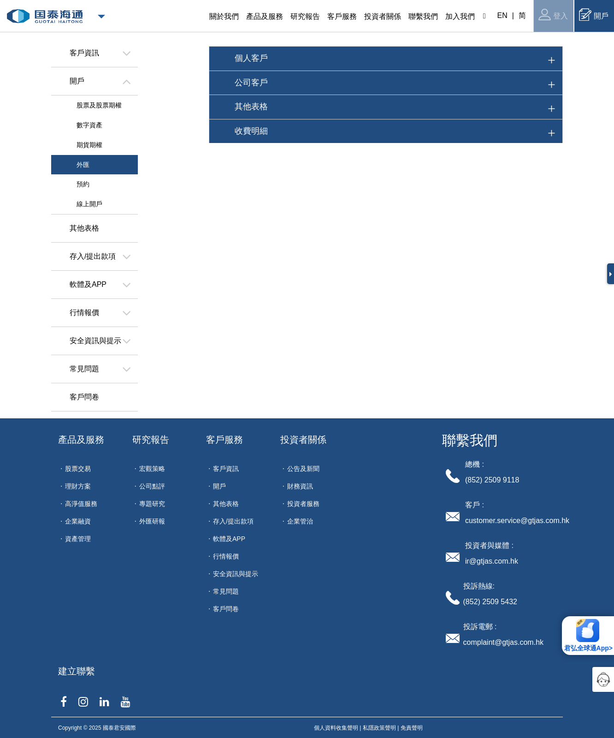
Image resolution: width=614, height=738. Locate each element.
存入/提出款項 (233, 521)
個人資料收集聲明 (336, 728)
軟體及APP (229, 538)
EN (502, 15)
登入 (553, 14)
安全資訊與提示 (235, 573)
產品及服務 (81, 439)
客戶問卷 (226, 609)
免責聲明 (412, 728)
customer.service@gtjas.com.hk (517, 520)
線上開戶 (89, 204)
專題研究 (152, 503)
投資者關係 (303, 439)
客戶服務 (224, 439)
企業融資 (78, 521)
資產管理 (78, 538)
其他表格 (226, 503)
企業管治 (300, 521)
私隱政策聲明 (379, 728)
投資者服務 (303, 503)
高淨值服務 (81, 503)
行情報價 (226, 556)
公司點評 (152, 486)
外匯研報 (152, 521)
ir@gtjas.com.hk (491, 561)
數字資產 (89, 125)
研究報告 (150, 439)
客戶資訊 (226, 468)
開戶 (593, 14)
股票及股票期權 (99, 105)
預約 (83, 184)
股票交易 (78, 468)
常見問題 (226, 591)
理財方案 (78, 486)
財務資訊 (300, 486)
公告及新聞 (303, 468)
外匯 (83, 164)
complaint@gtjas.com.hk (503, 642)
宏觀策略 (152, 468)
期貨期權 (89, 145)
